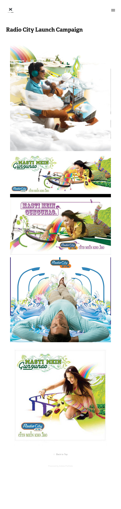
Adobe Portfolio (66, 466)
